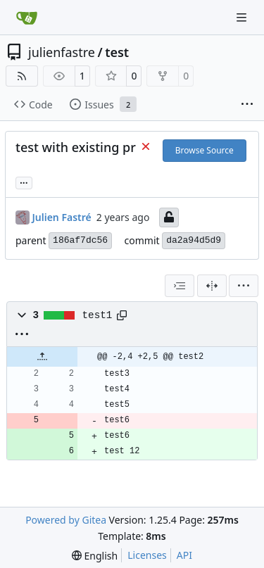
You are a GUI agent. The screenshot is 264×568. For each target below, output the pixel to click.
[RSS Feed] (22, 76)
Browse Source (204, 150)
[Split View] (212, 285)
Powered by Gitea (65, 519)
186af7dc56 (80, 240)
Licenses (147, 555)
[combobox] (179, 285)
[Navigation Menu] (243, 17)
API (184, 555)
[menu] (243, 285)
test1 (97, 315)
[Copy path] (122, 315)
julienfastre (61, 52)
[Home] (26, 17)
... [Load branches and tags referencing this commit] (24, 182)
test (117, 52)
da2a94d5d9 (193, 240)
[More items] (247, 104)
